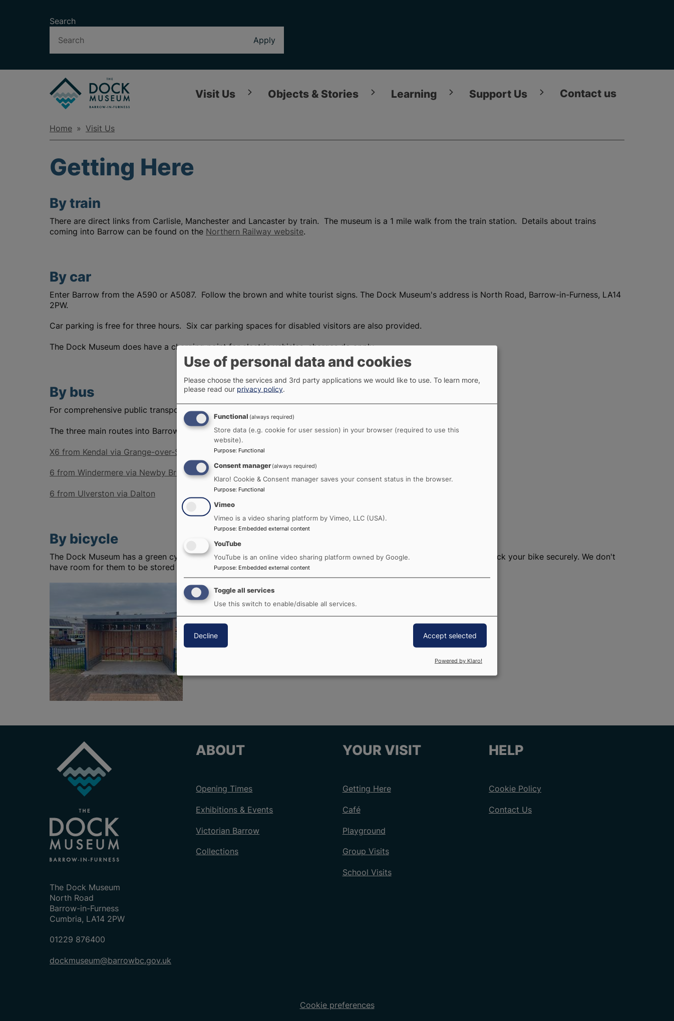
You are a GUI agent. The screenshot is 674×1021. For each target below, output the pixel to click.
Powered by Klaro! (458, 660)
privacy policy (260, 389)
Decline (206, 635)
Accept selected (450, 635)
